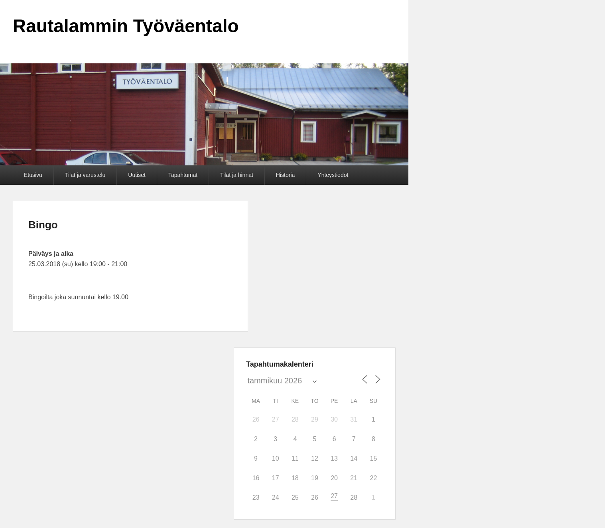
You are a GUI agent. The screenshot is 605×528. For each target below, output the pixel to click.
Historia (285, 175)
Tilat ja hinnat (236, 175)
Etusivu (33, 175)
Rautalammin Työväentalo (126, 26)
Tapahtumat (182, 175)
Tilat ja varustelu (85, 175)
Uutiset (137, 175)
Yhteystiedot (332, 175)
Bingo (43, 225)
